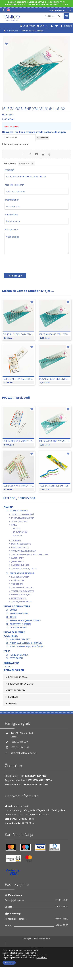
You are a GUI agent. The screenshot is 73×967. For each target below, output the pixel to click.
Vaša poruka (11, 229)
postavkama (41, 957)
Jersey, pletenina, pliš (22, 514)
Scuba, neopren (19, 521)
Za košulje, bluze (20, 565)
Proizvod (9, 169)
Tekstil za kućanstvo (22, 591)
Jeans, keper (17, 561)
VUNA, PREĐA (10, 635)
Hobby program (19, 613)
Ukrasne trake (18, 627)
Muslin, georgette (21, 544)
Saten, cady (17, 558)
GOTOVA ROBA (11, 663)
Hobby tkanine (18, 598)
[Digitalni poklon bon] (40, 26)
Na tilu (16, 528)
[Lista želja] (56, 26)
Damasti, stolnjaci (21, 594)
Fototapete (16, 658)
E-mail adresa (11, 214)
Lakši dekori (17, 580)
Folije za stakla (19, 654)
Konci (13, 617)
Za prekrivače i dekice (22, 587)
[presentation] (25, 265)
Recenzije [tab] (26, 163)
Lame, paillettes (20, 547)
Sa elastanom (20, 532)
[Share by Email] (36, 154)
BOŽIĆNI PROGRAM (18, 677)
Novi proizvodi (16, 693)
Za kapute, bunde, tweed (24, 568)
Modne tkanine (19, 510)
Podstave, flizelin (20, 624)
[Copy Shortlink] (49, 154)
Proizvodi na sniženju (21, 685)
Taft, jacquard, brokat (23, 551)
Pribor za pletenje (14, 632)
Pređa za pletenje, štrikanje (26, 642)
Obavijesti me (42, 138)
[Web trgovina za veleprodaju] (27, 26)
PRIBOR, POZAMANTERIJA (16, 606)
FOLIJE (6, 651)
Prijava (65, 4)
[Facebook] (3, 10)
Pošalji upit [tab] (10, 163)
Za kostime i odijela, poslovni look (29, 554)
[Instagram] (8, 10)
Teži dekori (17, 584)
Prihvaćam (9, 962)
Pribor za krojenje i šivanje (25, 620)
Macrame (17, 535)
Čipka (14, 525)
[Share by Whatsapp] (29, 154)
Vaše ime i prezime (14, 184)
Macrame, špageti (20, 639)
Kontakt (13, 700)
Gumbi (13, 609)
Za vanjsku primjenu (21, 601)
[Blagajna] (65, 26)
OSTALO (7, 666)
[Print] (43, 154)
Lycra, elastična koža (22, 518)
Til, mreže (16, 540)
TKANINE (8, 507)
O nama (12, 708)
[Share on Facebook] (23, 154)
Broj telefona (12, 199)
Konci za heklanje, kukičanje (26, 646)
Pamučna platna (20, 577)
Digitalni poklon (13, 670)
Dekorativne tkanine (22, 573)
